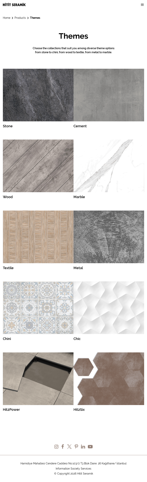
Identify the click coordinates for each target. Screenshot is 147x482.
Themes (35, 17)
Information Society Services (73, 468)
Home (6, 17)
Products (20, 17)
